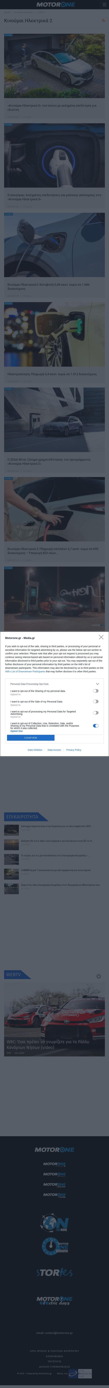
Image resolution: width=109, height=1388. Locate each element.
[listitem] (54, 684)
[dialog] (54, 694)
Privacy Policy (73, 750)
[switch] (96, 691)
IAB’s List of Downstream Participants (25, 671)
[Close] (102, 638)
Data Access (54, 750)
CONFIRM (30, 738)
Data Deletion (35, 750)
